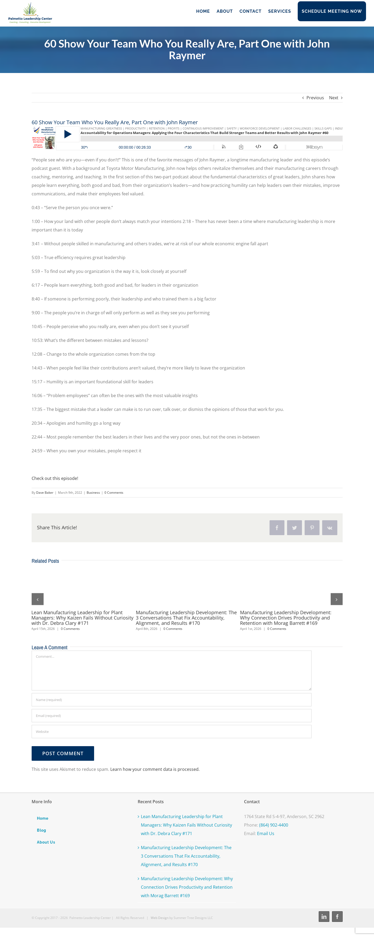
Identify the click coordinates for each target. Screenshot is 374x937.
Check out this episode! (55, 478)
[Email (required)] (172, 715)
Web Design (160, 917)
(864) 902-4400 (273, 825)
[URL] (172, 731)
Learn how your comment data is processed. (155, 769)
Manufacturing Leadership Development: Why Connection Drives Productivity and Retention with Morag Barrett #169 (285, 617)
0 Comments (113, 492)
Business (93, 492)
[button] (38, 599)
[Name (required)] (172, 699)
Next (333, 98)
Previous (315, 98)
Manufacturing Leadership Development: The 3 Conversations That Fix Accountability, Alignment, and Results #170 (186, 617)
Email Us (265, 833)
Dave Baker (44, 492)
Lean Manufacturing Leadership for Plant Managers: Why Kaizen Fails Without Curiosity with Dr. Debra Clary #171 (82, 617)
